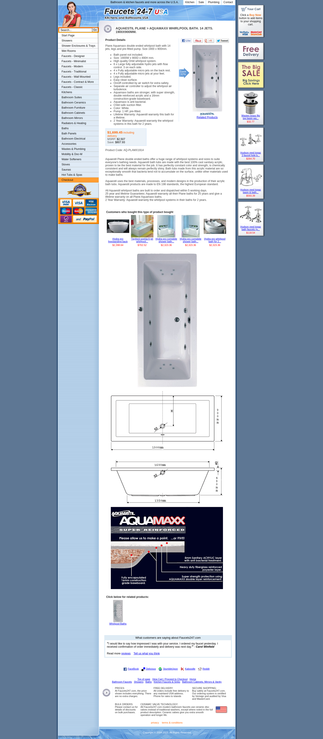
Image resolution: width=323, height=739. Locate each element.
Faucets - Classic (72, 87)
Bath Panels (69, 133)
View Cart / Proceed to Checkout (170, 679)
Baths (65, 128)
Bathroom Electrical (73, 138)
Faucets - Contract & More (78, 81)
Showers (67, 40)
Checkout (67, 180)
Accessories (69, 143)
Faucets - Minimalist (74, 61)
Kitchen (189, 2)
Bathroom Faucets (122, 681)
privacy (155, 722)
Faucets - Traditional (74, 71)
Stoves (66, 164)
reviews (126, 653)
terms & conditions (172, 722)
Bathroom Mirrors (72, 118)
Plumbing (213, 2)
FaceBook (133, 668)
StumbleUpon (170, 668)
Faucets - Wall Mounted (76, 76)
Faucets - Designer (73, 56)
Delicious (151, 668)
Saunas (66, 169)
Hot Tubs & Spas (72, 174)
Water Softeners (71, 159)
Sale (201, 2)
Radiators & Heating (74, 123)
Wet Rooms (69, 51)
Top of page (143, 679)
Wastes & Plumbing (73, 149)
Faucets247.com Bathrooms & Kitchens (101, 12)
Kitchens (67, 92)
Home (193, 679)
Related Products (207, 117)
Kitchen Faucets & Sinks (167, 681)
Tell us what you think (147, 653)
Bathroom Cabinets (73, 112)
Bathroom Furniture (73, 107)
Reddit (206, 668)
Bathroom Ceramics (74, 102)
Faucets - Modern (72, 66)
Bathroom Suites (72, 97)
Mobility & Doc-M (72, 154)
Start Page (68, 35)
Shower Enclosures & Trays (78, 45)
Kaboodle (190, 668)
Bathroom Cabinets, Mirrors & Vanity (202, 681)
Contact (228, 2)
